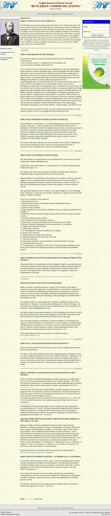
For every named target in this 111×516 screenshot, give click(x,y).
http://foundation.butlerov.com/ (29, 335)
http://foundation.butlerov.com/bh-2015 (32, 452)
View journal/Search (53, 14)
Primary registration (67, 14)
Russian (52, 9)
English (58, 9)
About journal (42, 14)
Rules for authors (6, 48)
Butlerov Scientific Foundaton (7, 58)
